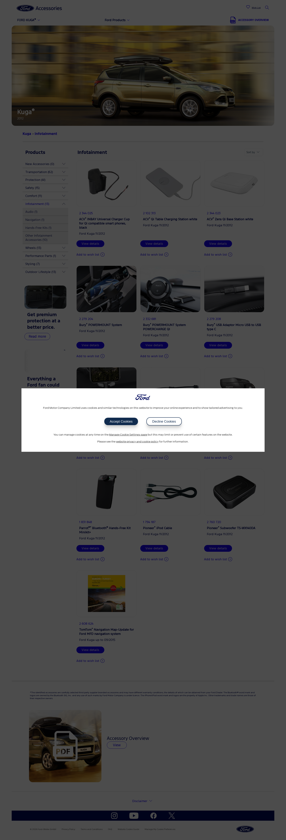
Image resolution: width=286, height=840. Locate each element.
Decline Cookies (164, 421)
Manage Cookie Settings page (128, 435)
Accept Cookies (121, 421)
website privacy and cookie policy (137, 441)
